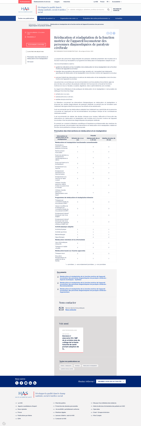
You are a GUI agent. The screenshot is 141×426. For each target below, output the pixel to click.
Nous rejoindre (22, 409)
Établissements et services (42, 1)
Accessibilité (116, 1)
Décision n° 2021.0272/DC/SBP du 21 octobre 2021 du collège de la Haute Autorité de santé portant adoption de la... (71, 342)
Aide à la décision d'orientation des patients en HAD (109, 406)
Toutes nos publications (27, 19)
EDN (19, 418)
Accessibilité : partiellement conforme (67, 409)
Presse (102, 1)
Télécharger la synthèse (36, 44)
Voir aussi (30, 62)
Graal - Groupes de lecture (101, 412)
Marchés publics (60, 403)
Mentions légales (60, 412)
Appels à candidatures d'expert (27, 406)
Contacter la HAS (60, 418)
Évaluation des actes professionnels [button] (95, 18)
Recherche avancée (117, 9)
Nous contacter (70, 310)
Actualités (118, 18)
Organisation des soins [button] (68, 18)
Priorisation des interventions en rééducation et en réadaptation (37, 57)
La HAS (96, 1)
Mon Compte (97, 415)
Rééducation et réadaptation (90, 365)
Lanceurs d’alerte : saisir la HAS (64, 415)
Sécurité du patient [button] (46, 18)
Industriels (66, 1)
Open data (96, 409)
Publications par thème (25, 415)
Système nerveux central (67, 368)
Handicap (77, 365)
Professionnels (26, 2)
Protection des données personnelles (66, 406)
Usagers (57, 1)
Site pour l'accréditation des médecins (104, 403)
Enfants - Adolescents (66, 365)
